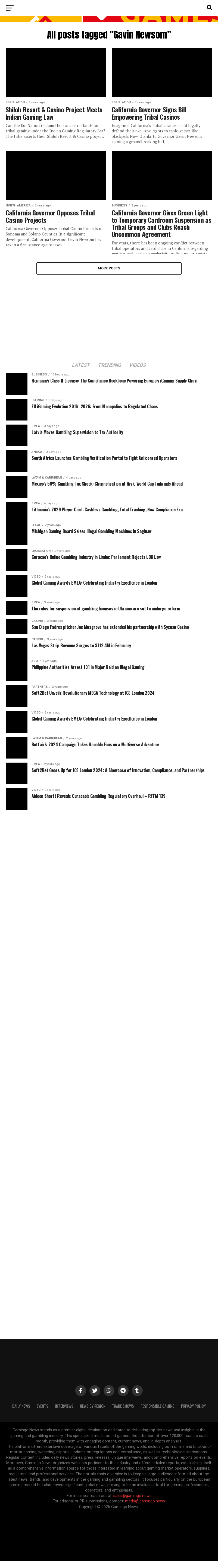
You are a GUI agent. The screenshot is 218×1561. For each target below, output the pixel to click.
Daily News (21, 1406)
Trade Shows (123, 1406)
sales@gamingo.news (132, 1495)
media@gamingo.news (145, 1501)
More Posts (109, 268)
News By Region (92, 1406)
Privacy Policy (193, 1406)
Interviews (64, 1406)
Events (42, 1406)
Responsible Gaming (158, 1406)
